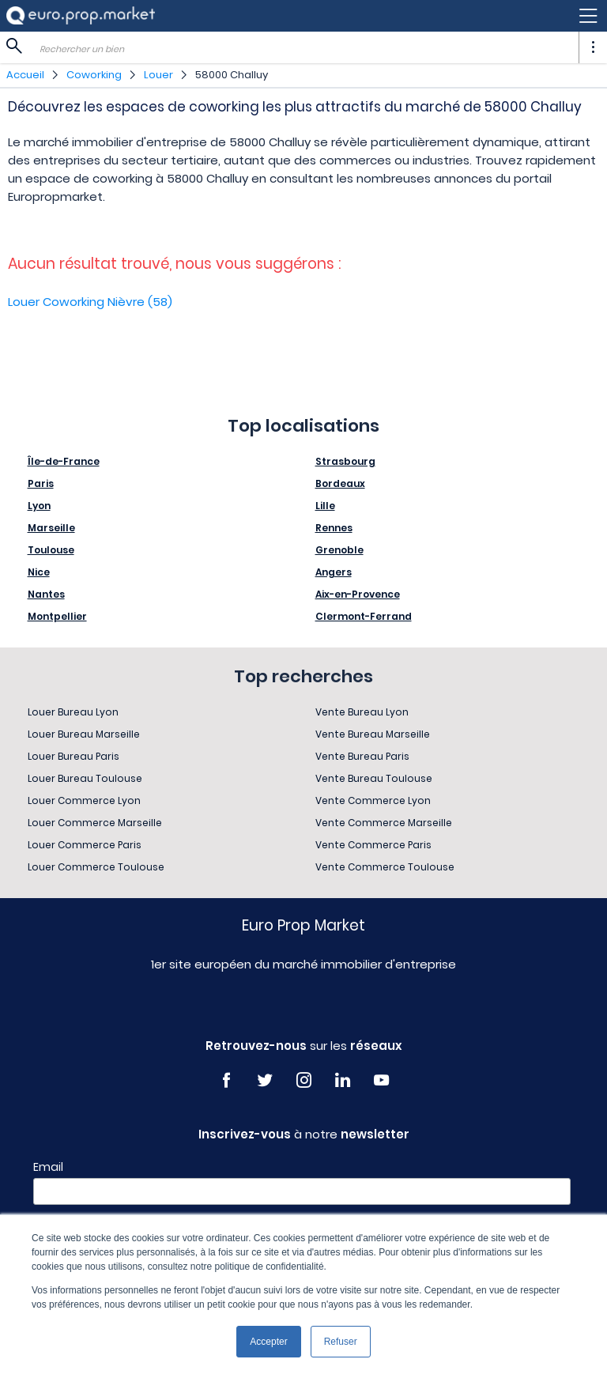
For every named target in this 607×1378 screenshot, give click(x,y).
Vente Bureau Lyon (362, 712)
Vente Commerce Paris (373, 844)
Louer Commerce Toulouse (96, 867)
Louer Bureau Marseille (84, 734)
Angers (333, 572)
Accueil (25, 74)
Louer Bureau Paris (73, 756)
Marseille (51, 527)
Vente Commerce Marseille (383, 822)
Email (48, 1167)
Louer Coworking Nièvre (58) (90, 301)
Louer (158, 74)
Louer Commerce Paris (84, 844)
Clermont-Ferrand (363, 616)
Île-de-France (64, 461)
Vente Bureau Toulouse (373, 778)
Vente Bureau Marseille (372, 734)
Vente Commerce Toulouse (384, 867)
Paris (41, 483)
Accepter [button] (268, 1341)
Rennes (334, 527)
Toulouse (51, 550)
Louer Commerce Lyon (84, 800)
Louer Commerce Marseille (95, 822)
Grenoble (339, 550)
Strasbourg (345, 461)
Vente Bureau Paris (362, 756)
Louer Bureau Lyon (73, 712)
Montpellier (57, 616)
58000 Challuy (231, 74)
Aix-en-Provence (357, 594)
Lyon (39, 505)
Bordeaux (340, 483)
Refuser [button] (340, 1341)
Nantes (46, 594)
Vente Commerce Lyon (373, 800)
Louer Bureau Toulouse (85, 778)
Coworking (94, 74)
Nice (39, 572)
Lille (325, 505)
